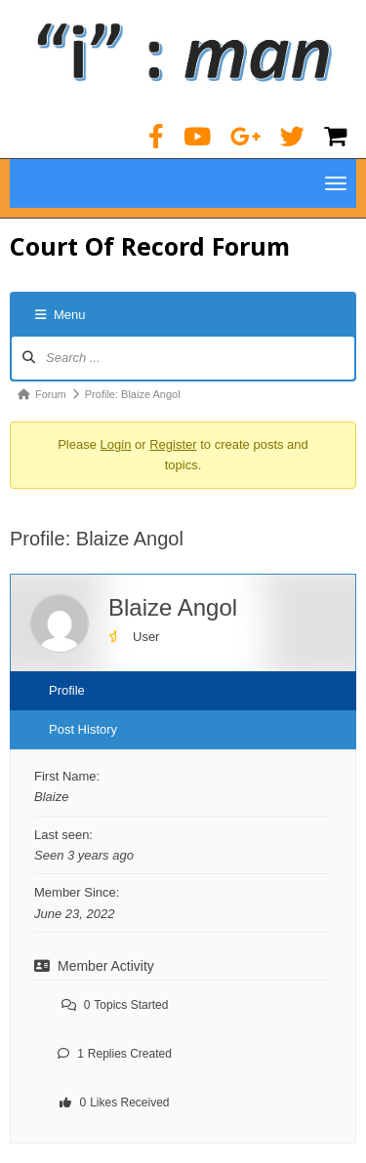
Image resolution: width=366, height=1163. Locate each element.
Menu (60, 314)
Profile (67, 690)
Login (116, 444)
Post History (83, 729)
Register (172, 444)
